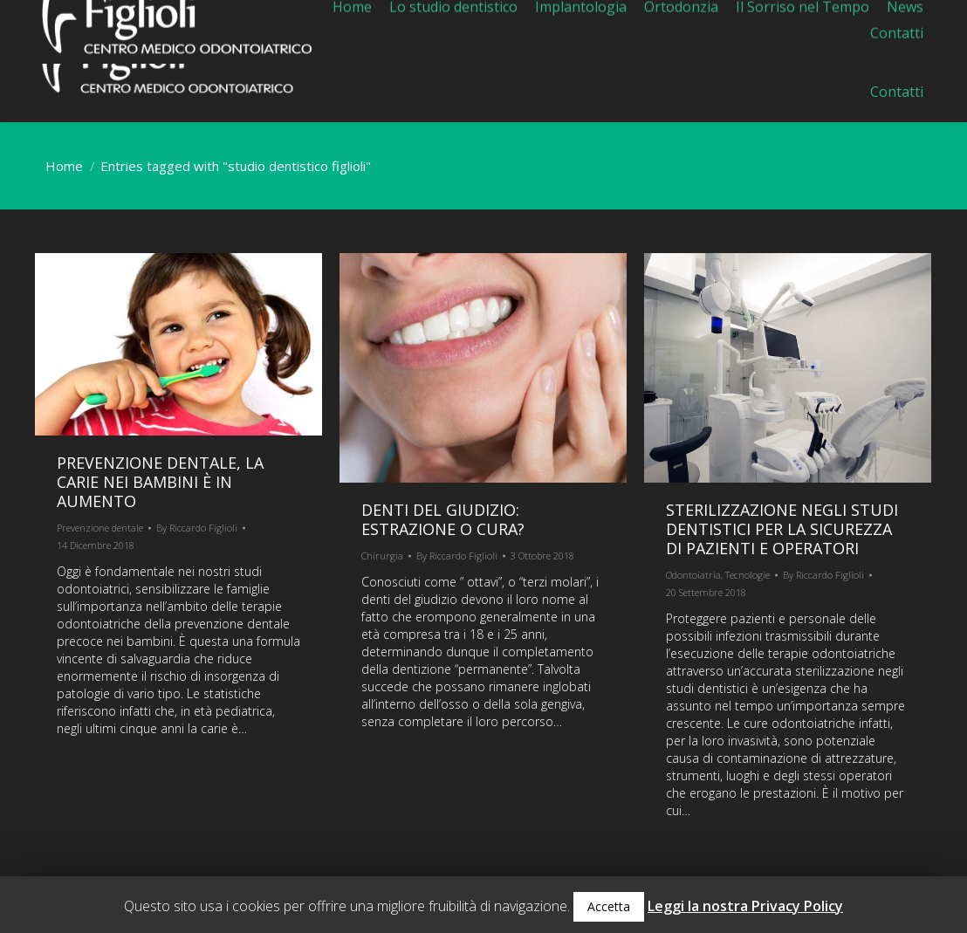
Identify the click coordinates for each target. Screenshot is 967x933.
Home (64, 166)
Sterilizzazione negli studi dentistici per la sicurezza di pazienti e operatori (782, 529)
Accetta (608, 906)
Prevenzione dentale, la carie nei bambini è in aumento (160, 482)
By (196, 527)
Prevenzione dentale (100, 527)
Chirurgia (382, 555)
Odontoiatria (693, 574)
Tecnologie (747, 574)
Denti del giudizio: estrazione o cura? (443, 519)
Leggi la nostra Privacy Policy (745, 906)
